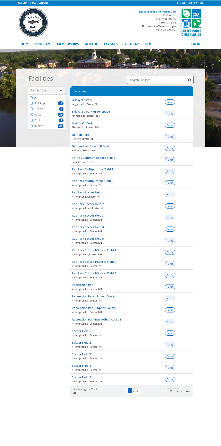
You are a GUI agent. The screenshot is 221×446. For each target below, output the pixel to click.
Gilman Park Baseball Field (90, 146)
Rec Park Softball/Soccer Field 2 (94, 262)
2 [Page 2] (134, 391)
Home (25, 44)
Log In (195, 44)
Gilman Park (80, 134)
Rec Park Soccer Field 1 (88, 192)
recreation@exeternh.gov (161, 26)
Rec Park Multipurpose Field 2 (92, 181)
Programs (43, 44)
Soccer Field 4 (81, 365)
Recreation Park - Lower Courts (94, 296)
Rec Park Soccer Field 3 (88, 215)
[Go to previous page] (126, 390)
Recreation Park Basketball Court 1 (96, 319)
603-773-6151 (168, 22)
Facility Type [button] (47, 90)
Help (147, 44)
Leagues (111, 44)
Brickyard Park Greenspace (91, 111)
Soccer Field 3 (81, 354)
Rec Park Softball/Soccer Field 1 (94, 250)
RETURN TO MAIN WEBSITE (33, 2)
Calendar (130, 44)
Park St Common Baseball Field (93, 158)
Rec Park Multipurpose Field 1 (92, 169)
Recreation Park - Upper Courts (94, 308)
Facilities (91, 44)
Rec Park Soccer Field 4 (88, 227)
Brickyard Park (82, 100)
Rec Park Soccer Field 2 (88, 204)
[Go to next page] (138, 390)
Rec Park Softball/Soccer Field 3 (94, 273)
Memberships (68, 44)
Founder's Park (82, 123)
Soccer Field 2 (81, 342)
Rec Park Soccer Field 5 (88, 238)
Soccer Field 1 (81, 331)
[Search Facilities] (190, 80)
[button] (47, 98)
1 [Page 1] (130, 391)
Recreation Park (83, 285)
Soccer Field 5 (81, 377)
